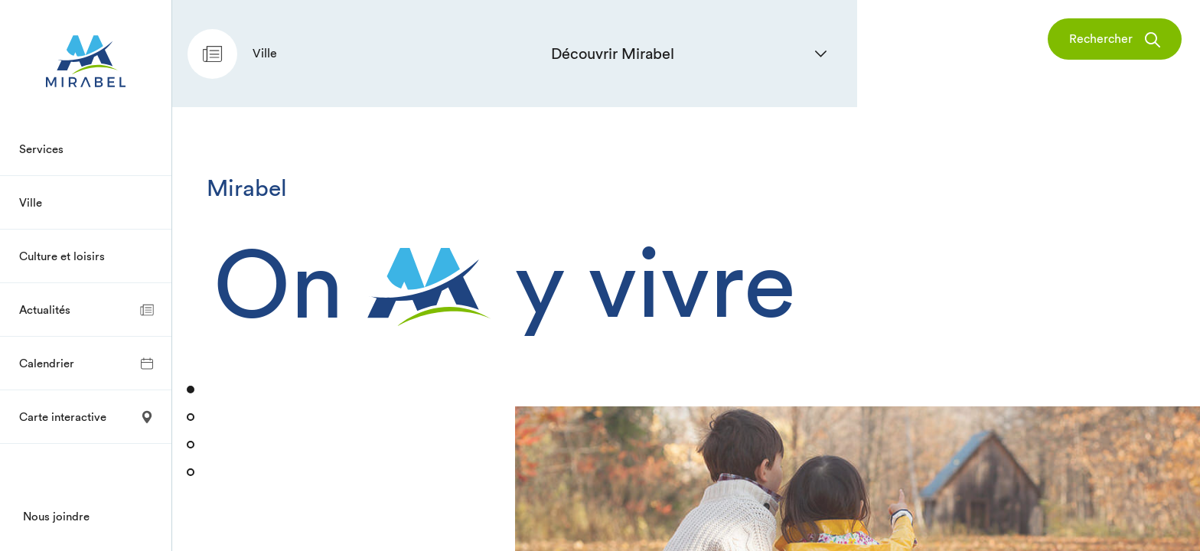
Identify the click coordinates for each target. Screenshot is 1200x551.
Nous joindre (56, 516)
